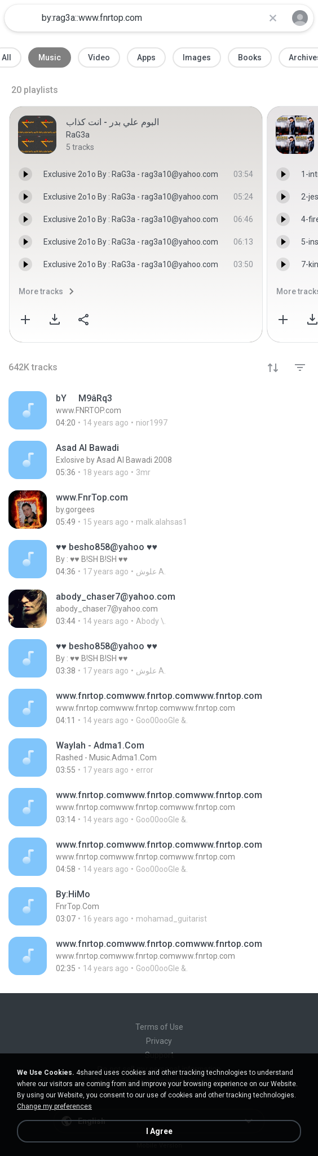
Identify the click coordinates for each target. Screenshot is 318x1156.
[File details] (159, 410)
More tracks (41, 291)
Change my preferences (54, 1106)
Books (250, 57)
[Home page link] (21, 18)
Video (99, 57)
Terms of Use (159, 1026)
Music (49, 57)
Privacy (159, 1041)
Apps (146, 57)
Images (197, 57)
